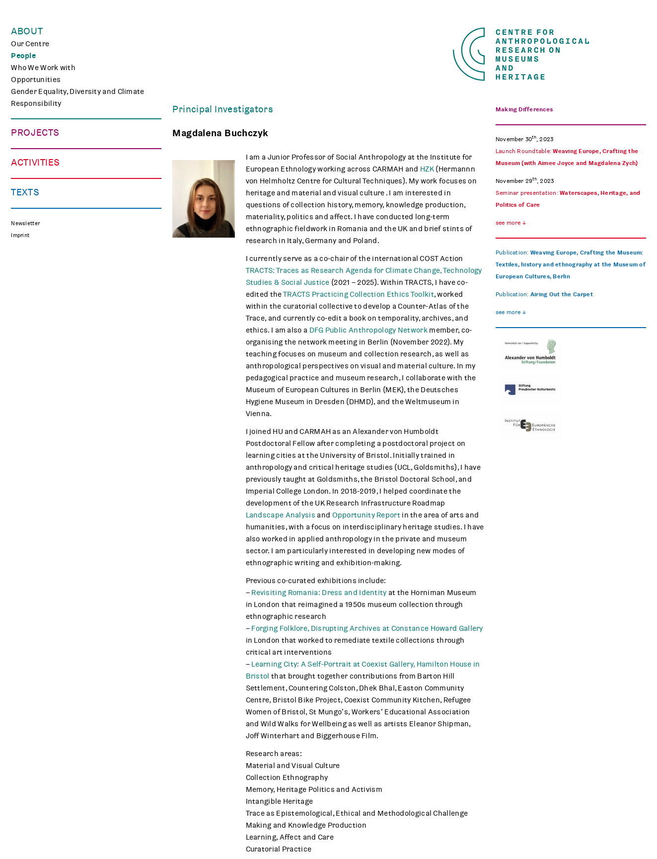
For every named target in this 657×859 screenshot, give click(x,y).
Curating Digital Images (51, 169)
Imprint (20, 414)
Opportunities (36, 80)
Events (23, 258)
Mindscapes (32, 193)
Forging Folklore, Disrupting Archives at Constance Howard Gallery (366, 628)
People (23, 56)
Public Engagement (44, 270)
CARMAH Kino (35, 306)
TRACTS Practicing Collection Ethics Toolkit (358, 294)
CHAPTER (27, 181)
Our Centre (30, 44)
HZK (427, 169)
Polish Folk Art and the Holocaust (69, 205)
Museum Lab (33, 294)
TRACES (25, 157)
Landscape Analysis (280, 515)
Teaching (26, 282)
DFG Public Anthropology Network (368, 330)
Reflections (31, 360)
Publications (33, 348)
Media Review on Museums (57, 372)
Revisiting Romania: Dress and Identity (318, 593)
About (27, 31)
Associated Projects (46, 217)
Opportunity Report (366, 515)
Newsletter (25, 402)
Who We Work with (43, 68)
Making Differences (45, 145)
